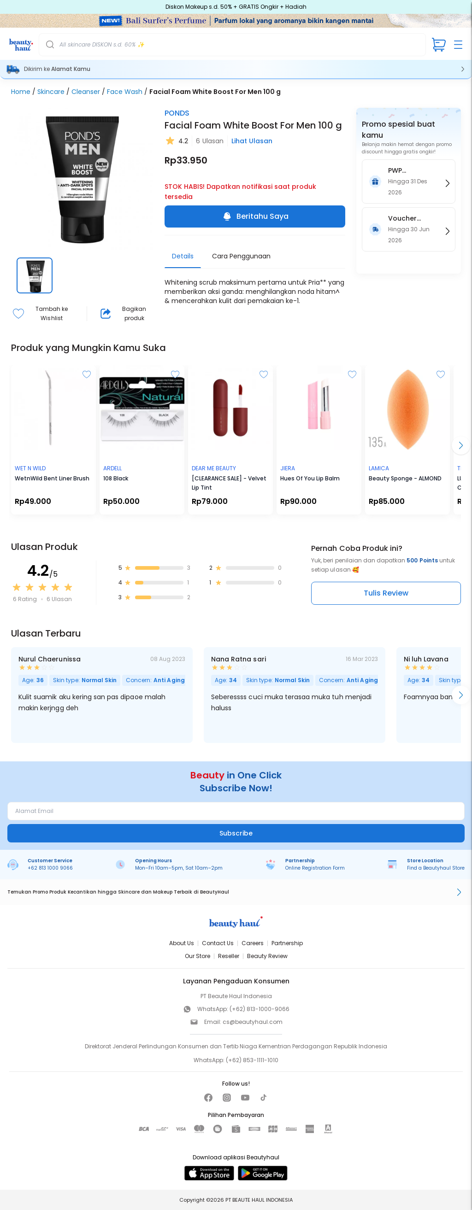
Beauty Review (267, 956)
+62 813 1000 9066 (50, 868)
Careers (253, 943)
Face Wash (124, 91)
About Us (181, 943)
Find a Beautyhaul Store (436, 868)
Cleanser (85, 91)
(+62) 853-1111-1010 (252, 1060)
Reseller (228, 956)
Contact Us (218, 943)
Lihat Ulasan (251, 141)
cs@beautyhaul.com (253, 1022)
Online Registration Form (315, 868)
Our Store (197, 956)
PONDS (177, 113)
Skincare (51, 91)
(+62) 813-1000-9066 (259, 1009)
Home (20, 91)
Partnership (287, 943)
